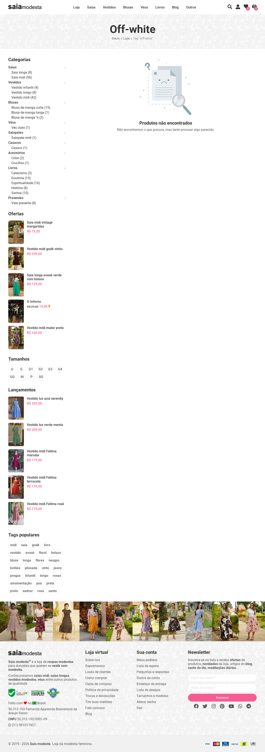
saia (24, 545)
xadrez (28, 591)
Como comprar (96, 678)
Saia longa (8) (21, 72)
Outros (191, 7)
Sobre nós (92, 660)
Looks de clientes (98, 672)
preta (50, 583)
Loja (76, 7)
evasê (29, 553)
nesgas (54, 560)
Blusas (128, 7)
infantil (30, 576)
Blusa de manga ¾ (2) (27, 117)
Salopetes (15, 133)
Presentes (15, 198)
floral (43, 553)
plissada (31, 568)
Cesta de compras (98, 684)
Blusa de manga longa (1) (30, 112)
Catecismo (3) (21, 173)
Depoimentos (95, 666)
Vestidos (109, 7)
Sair (139, 708)
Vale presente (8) (23, 203)
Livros (160, 7)
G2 (41, 369)
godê (35, 545)
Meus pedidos (147, 660)
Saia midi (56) (21, 77)
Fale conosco (95, 708)
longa (27, 560)
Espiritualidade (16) (25, 183)
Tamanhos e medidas (152, 696)
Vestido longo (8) (23, 92)
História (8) (19, 188)
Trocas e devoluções (100, 696)
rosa (40, 591)
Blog (175, 7)
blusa (14, 560)
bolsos (56, 553)
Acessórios (16, 153)
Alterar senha (146, 702)
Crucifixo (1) (20, 163)
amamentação (21, 583)
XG (41, 377)
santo (52, 591)
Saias (91, 7)
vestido (15, 553)
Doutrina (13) (21, 178)
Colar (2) (17, 158)
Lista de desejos (148, 690)
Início (116, 38)
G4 (60, 369)
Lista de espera (148, 666)
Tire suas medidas (98, 702)
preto (14, 591)
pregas (15, 576)
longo (44, 576)
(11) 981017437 (22, 725)
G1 (31, 369)
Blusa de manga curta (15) (30, 108)
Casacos (14, 143)
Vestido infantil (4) (25, 87)
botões (15, 568)
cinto (45, 568)
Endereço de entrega (151, 684)
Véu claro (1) (20, 128)
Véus (144, 7)
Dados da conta (148, 678)
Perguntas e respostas (153, 672)
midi (13, 545)
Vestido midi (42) (23, 97)
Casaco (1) (19, 148)
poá (39, 583)
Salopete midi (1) (23, 138)
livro (47, 545)
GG (12, 377)
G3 (50, 369)
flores (40, 560)
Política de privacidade (101, 690)
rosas (57, 576)
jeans (58, 568)
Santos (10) (20, 193)
